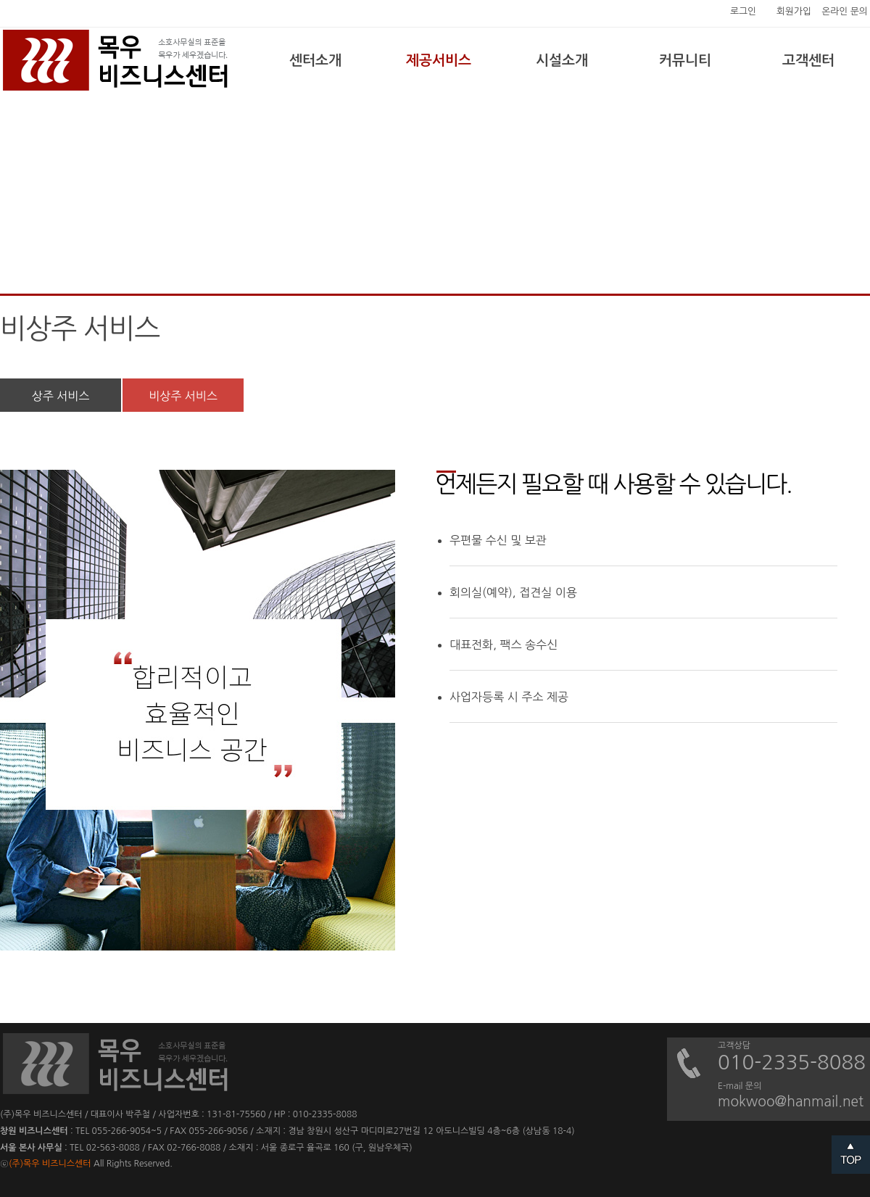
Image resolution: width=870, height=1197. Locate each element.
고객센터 (808, 60)
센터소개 (315, 60)
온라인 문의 (844, 11)
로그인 (743, 11)
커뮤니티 (685, 60)
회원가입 (793, 11)
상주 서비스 (61, 396)
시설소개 (562, 60)
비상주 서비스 (183, 396)
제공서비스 (438, 60)
